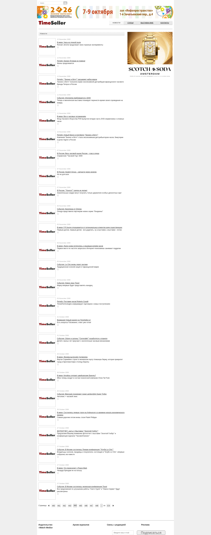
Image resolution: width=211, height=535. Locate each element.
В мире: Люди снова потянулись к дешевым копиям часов (80, 246)
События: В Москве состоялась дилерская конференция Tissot (82, 487)
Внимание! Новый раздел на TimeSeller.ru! (74, 320)
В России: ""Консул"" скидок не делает (72, 190)
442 (64, 506)
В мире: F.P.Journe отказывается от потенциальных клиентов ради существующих (89, 227)
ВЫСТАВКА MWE (147, 23)
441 (58, 506)
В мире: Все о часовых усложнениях (71, 116)
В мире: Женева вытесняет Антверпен (72, 357)
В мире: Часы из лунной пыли (69, 42)
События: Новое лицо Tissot (68, 283)
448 (96, 506)
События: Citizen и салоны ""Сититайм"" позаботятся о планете (82, 339)
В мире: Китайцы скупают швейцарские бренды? (76, 376)
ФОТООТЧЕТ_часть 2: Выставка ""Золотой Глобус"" (77, 431)
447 (91, 506)
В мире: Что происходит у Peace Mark (72, 468)
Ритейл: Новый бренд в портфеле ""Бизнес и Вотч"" (77, 135)
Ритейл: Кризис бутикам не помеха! (71, 61)
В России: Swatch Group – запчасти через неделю (77, 172)
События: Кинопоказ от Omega (69, 209)
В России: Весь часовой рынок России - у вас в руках (78, 153)
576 (108, 506)
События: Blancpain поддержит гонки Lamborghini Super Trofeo (82, 394)
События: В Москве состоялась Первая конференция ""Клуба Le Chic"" (85, 450)
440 (53, 506)
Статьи (130, 23)
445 (80, 506)
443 (69, 506)
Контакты (165, 23)
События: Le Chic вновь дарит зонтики (72, 265)
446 (86, 506)
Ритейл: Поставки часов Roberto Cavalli (72, 302)
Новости (116, 23)
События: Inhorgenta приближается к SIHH (74, 98)
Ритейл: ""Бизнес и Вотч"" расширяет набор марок (77, 79)
